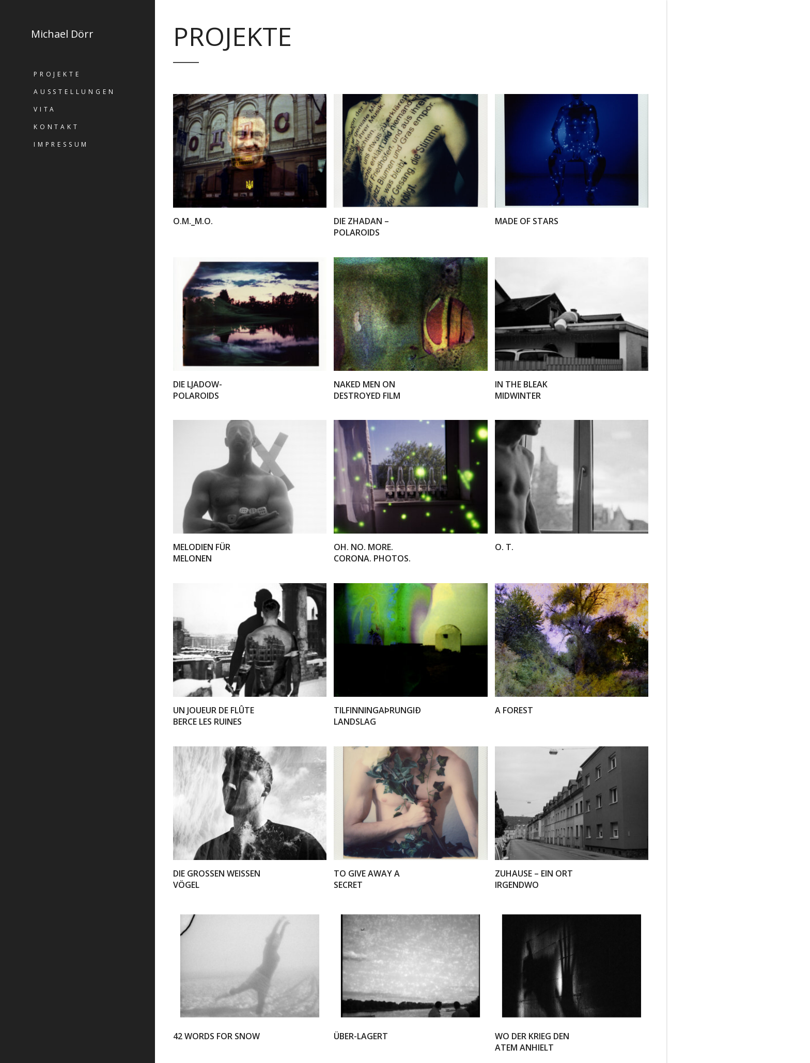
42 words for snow (216, 1036)
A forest (514, 710)
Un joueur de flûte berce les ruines (213, 716)
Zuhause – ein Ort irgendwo (534, 879)
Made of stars (526, 221)
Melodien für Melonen (201, 552)
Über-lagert (361, 1036)
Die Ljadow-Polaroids (197, 390)
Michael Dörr (62, 34)
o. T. (504, 547)
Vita (45, 109)
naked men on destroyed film (367, 390)
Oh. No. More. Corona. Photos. (372, 552)
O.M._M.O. (193, 221)
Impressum (61, 144)
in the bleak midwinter (521, 390)
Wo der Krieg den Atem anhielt (532, 1041)
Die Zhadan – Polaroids (361, 226)
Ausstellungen (74, 91)
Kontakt (57, 126)
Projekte (57, 74)
